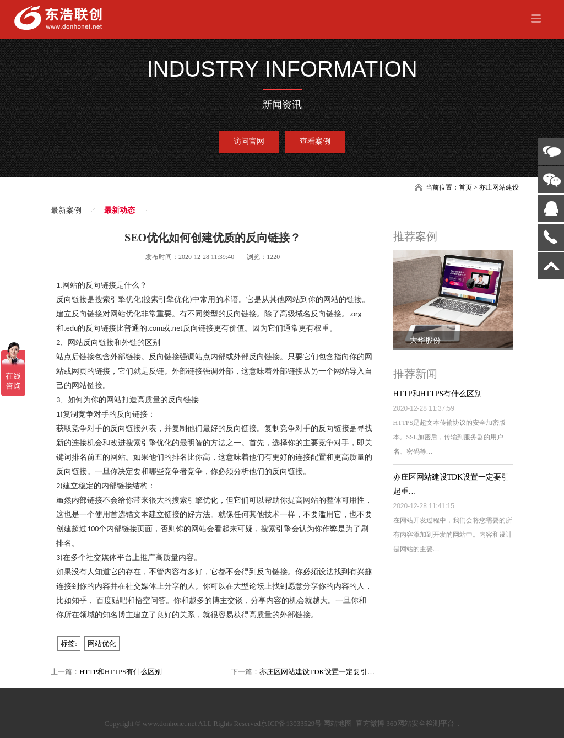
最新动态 (119, 210)
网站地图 (337, 723)
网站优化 (102, 643)
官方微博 (370, 723)
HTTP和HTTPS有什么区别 (120, 671)
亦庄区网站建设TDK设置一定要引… (317, 671)
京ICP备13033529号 (291, 723)
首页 (465, 187)
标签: (69, 643)
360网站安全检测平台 (420, 723)
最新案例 (66, 210)
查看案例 (315, 141)
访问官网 (249, 141)
